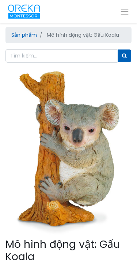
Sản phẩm (24, 35)
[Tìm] (124, 56)
